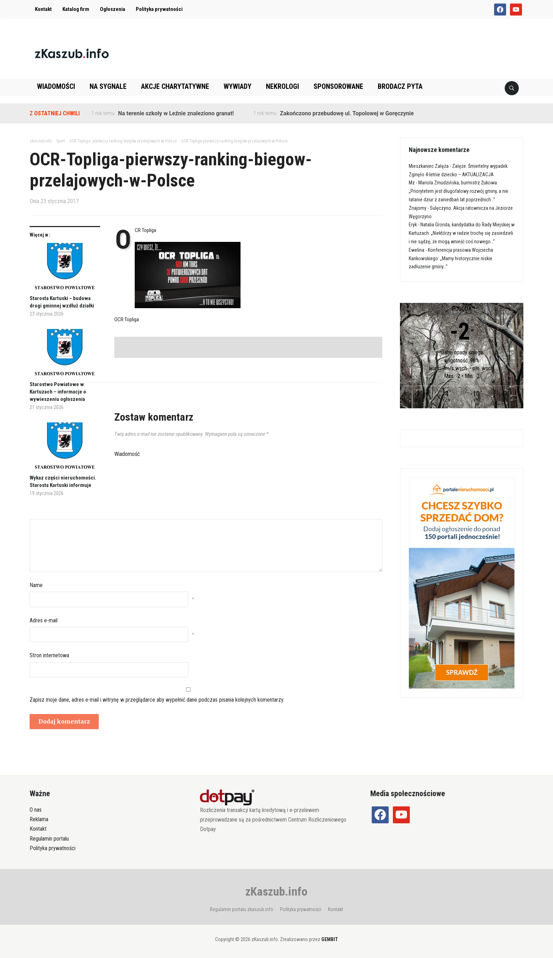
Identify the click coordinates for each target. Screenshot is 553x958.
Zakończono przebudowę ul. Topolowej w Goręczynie (347, 113)
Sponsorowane (338, 86)
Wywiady (237, 86)
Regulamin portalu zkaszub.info (241, 909)
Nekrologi (282, 86)
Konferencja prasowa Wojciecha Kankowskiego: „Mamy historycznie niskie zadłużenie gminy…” (451, 258)
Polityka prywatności (159, 9)
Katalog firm (75, 9)
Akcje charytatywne (175, 86)
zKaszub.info (276, 891)
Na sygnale (108, 86)
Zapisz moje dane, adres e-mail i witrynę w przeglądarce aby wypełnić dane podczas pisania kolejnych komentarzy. (157, 699)
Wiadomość (127, 454)
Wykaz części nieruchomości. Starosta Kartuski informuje (63, 481)
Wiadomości (56, 86)
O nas (36, 809)
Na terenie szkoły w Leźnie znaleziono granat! (176, 113)
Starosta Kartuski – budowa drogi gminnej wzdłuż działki (62, 302)
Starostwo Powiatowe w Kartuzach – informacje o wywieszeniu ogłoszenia (58, 391)
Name (36, 585)
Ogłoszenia (112, 9)
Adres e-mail (43, 620)
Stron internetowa (49, 655)
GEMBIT (329, 939)
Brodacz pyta (400, 86)
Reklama (39, 819)
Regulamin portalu (49, 838)
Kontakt (43, 9)
